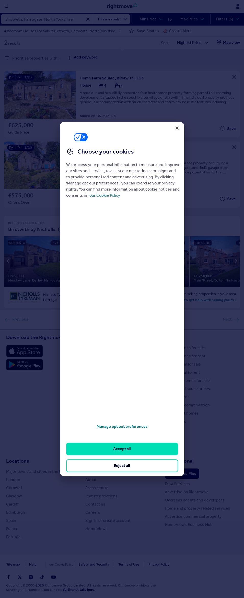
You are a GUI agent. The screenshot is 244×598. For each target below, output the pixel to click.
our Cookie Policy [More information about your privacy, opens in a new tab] (104, 195)
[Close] (177, 128)
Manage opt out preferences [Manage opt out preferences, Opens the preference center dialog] (122, 426)
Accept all (122, 449)
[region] (122, 299)
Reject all (122, 465)
